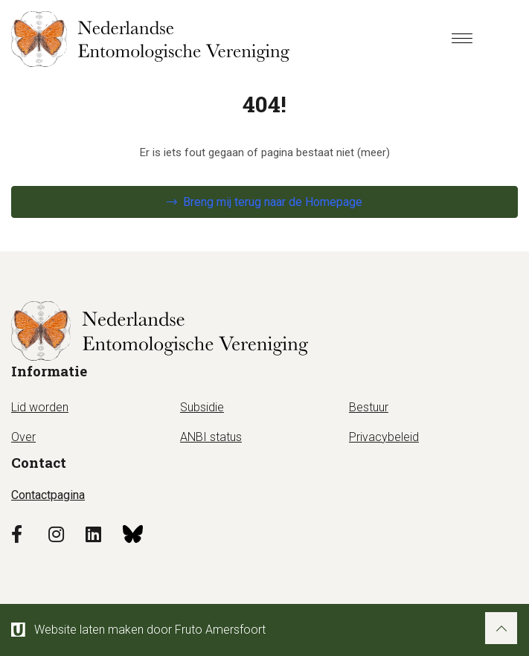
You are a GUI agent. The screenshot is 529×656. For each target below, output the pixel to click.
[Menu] (462, 39)
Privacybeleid (384, 437)
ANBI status (211, 437)
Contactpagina (48, 495)
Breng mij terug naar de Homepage (272, 202)
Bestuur (368, 407)
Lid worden (39, 407)
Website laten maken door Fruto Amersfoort (138, 630)
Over (23, 437)
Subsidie (202, 407)
